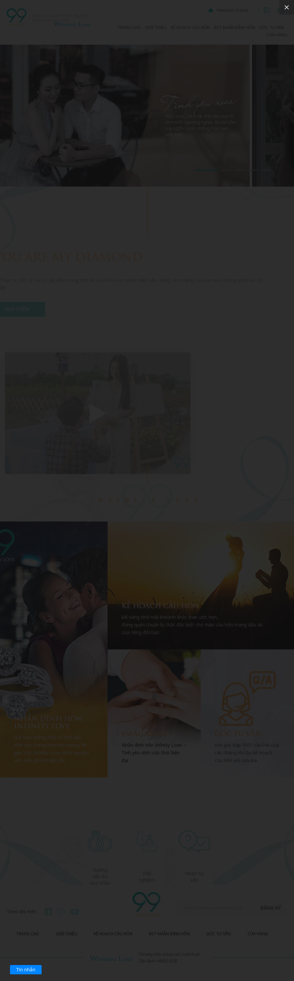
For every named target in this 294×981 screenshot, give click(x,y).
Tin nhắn (25, 969)
